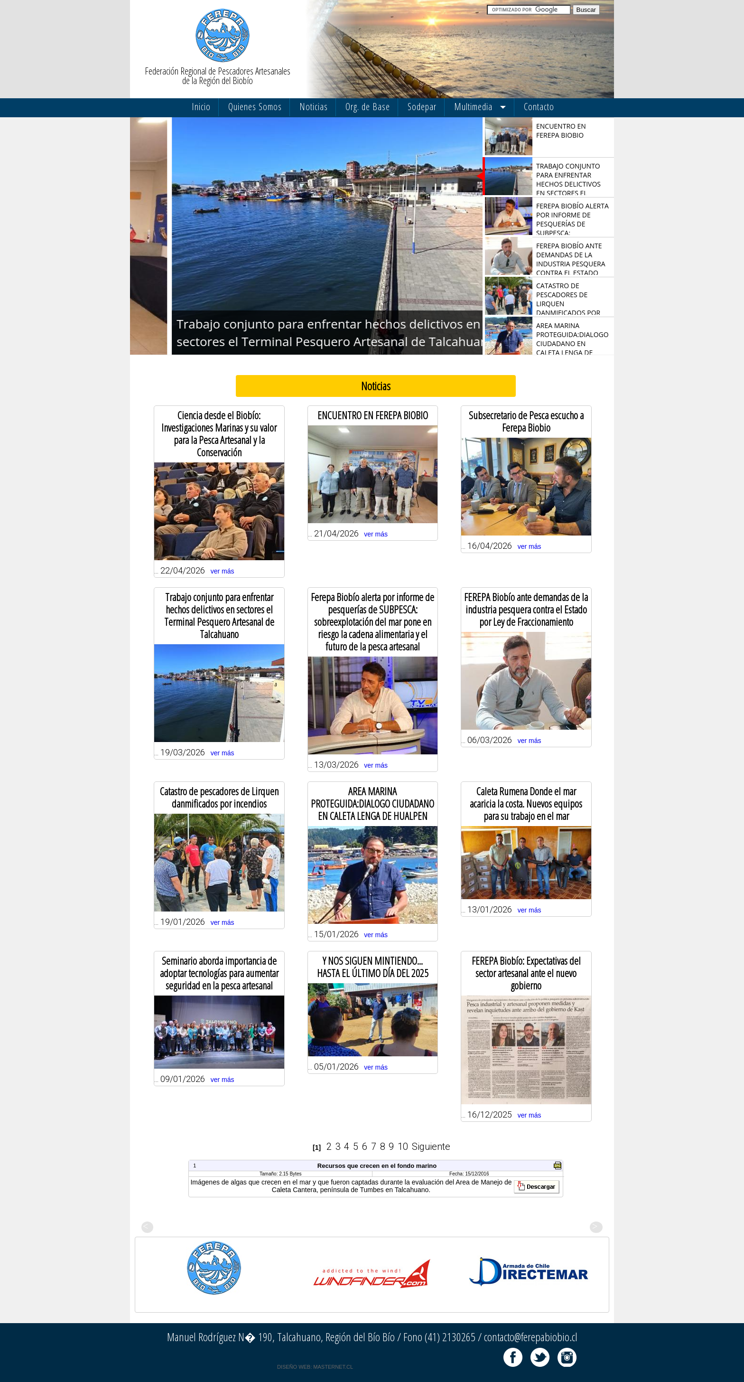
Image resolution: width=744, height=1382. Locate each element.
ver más (222, 571)
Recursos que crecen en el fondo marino (377, 1165)
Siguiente (431, 1146)
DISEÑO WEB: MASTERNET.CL (315, 1367)
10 (403, 1146)
